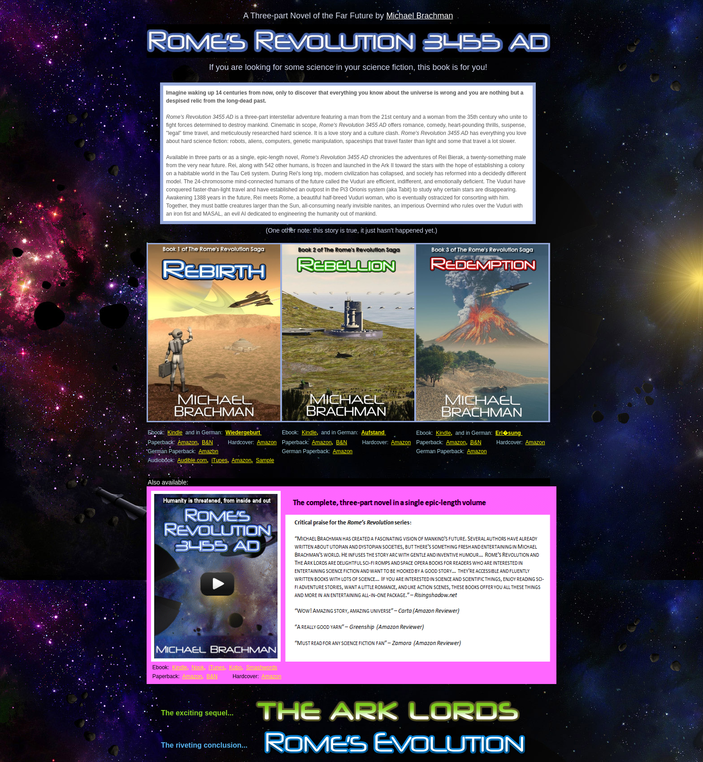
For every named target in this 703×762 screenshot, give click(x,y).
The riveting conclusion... (204, 745)
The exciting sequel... (197, 713)
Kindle (175, 432)
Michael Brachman (419, 15)
